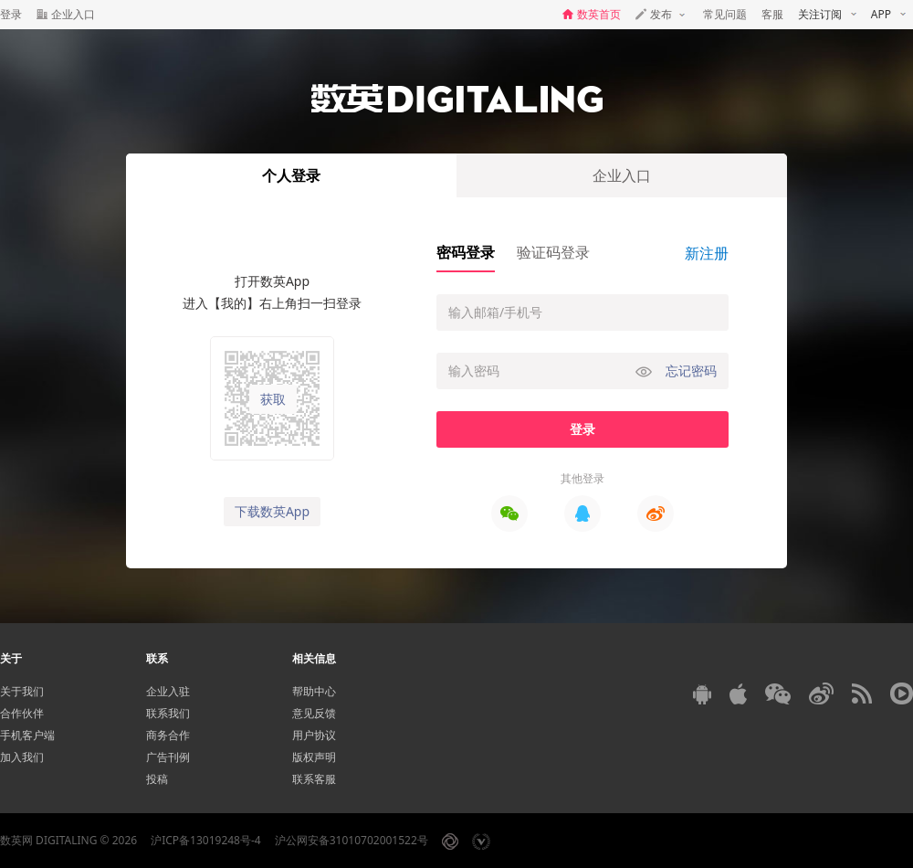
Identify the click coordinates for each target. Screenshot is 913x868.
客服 (772, 14)
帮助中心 (314, 691)
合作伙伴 (22, 713)
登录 (11, 14)
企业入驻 (168, 691)
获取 (273, 399)
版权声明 (314, 757)
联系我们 (168, 713)
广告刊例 (168, 757)
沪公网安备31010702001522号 (351, 840)
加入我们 (22, 757)
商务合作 (168, 735)
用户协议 (314, 735)
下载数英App (272, 511)
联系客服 (314, 779)
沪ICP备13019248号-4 (206, 840)
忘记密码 (691, 370)
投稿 (157, 779)
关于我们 (22, 691)
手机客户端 (27, 735)
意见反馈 (314, 713)
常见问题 (725, 14)
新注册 (707, 253)
